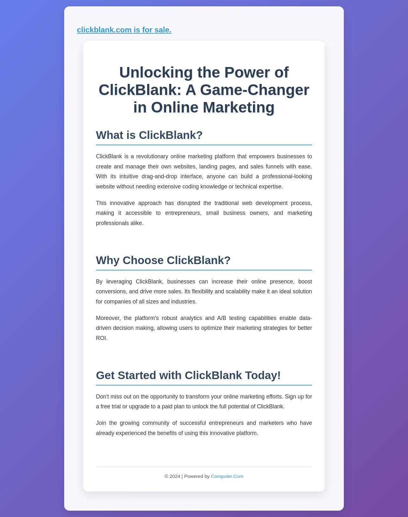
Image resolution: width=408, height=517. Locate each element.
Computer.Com (227, 476)
